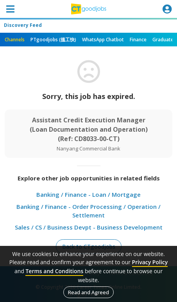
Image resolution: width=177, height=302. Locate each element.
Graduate (162, 39)
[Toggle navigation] (10, 9)
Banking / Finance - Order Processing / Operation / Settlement (88, 211)
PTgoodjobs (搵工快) (53, 39)
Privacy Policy (150, 262)
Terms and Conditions (54, 271)
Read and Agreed (88, 292)
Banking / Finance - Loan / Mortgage (88, 194)
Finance (138, 39)
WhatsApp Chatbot (103, 39)
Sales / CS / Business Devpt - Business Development (89, 227)
